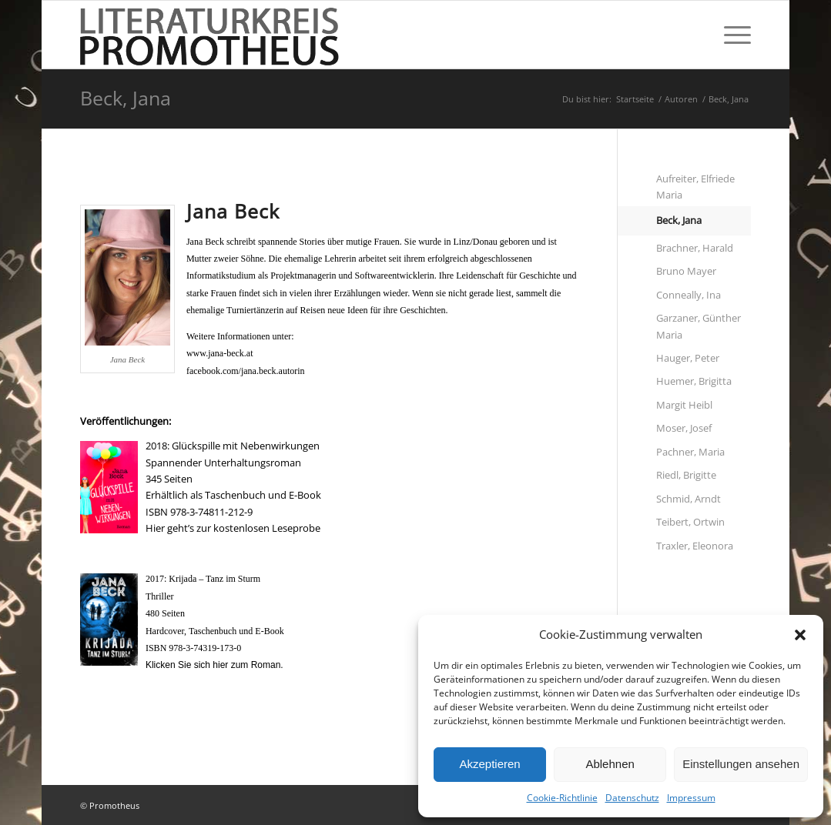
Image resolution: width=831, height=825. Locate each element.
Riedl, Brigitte (686, 475)
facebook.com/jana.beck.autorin (245, 371)
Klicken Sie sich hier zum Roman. (214, 665)
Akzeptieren (489, 763)
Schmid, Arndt (688, 499)
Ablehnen (609, 763)
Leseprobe (296, 528)
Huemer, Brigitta (694, 381)
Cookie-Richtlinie (562, 797)
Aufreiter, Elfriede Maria (695, 187)
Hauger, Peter (687, 358)
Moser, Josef (684, 428)
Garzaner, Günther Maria (698, 326)
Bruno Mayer (686, 271)
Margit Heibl (684, 405)
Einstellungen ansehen (740, 763)
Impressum (691, 797)
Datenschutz (632, 797)
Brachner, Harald (694, 248)
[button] (800, 635)
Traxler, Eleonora (694, 546)
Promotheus (114, 805)
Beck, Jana (125, 98)
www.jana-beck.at (219, 353)
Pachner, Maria (690, 452)
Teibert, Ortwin (690, 522)
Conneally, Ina (688, 295)
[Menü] (732, 34)
